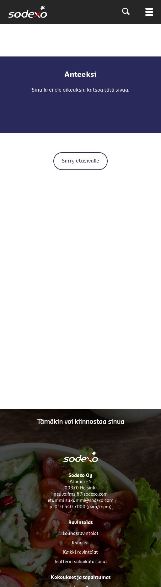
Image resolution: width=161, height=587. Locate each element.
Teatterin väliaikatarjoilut (80, 562)
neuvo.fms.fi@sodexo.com (81, 494)
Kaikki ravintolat (80, 552)
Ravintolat (80, 522)
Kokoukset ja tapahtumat (80, 577)
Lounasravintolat (81, 533)
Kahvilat (80, 543)
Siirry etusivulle (80, 160)
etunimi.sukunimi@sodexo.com (80, 501)
